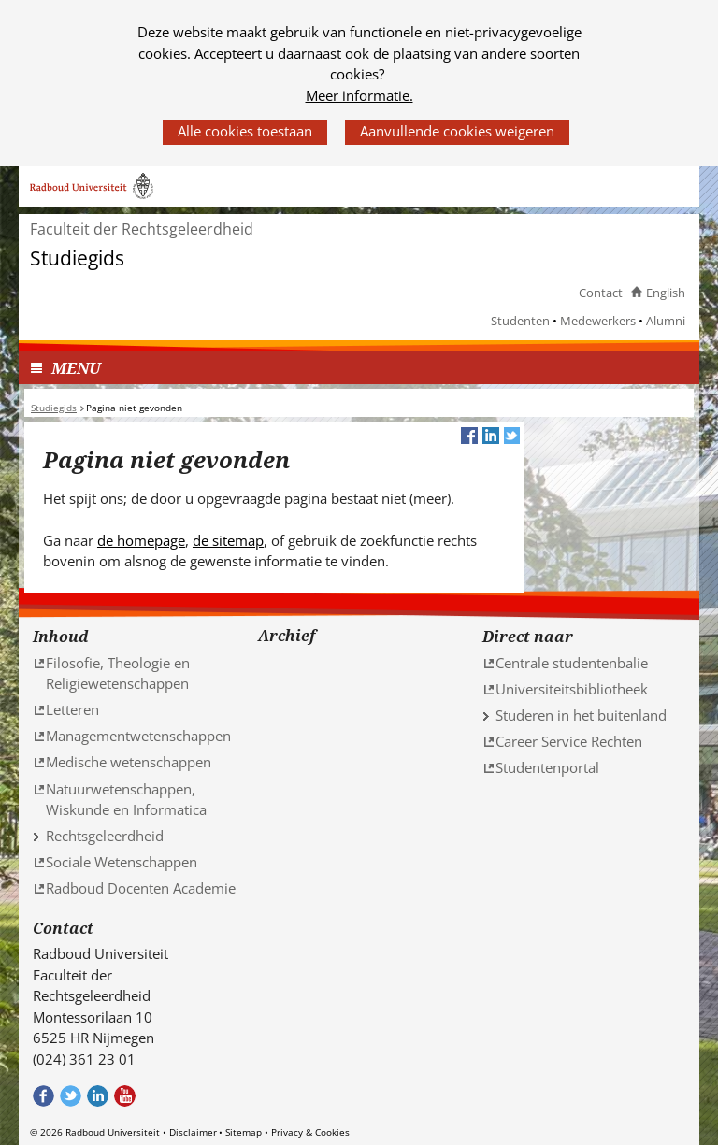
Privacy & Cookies (310, 1131)
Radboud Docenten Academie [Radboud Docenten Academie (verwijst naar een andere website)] (141, 888)
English (665, 292)
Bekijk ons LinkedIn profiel (97, 1096)
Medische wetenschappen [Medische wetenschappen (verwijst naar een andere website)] (128, 761)
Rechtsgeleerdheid (105, 835)
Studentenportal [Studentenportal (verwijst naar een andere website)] (547, 767)
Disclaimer (193, 1131)
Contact (601, 292)
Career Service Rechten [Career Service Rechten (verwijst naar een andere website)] (568, 741)
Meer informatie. (359, 95)
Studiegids (77, 258)
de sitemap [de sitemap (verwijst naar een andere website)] (228, 540)
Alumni (665, 320)
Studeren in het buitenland (581, 715)
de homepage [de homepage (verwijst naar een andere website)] (141, 540)
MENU (76, 368)
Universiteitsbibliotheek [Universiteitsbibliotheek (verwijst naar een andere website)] (571, 689)
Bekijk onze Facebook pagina (43, 1096)
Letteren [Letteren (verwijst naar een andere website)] (72, 709)
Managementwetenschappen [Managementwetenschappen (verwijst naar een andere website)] (138, 735)
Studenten (520, 320)
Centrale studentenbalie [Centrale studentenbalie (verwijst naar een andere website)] (571, 662)
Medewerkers (598, 320)
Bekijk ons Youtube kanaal (125, 1096)
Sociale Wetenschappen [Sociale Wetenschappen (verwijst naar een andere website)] (121, 861)
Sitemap (243, 1131)
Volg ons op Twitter (70, 1096)
